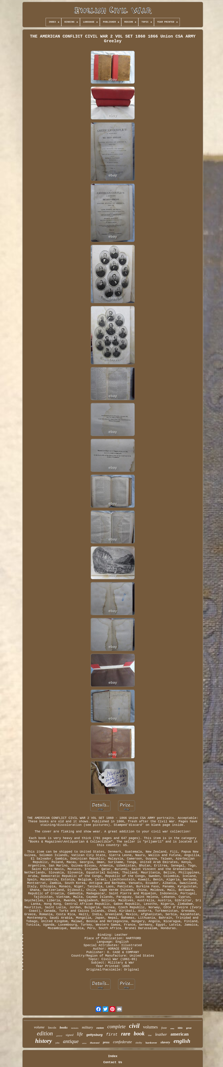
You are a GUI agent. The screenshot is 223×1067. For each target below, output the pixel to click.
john (57, 1042)
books (64, 1027)
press (106, 1042)
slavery (165, 1042)
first (112, 1034)
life (80, 1034)
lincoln (52, 1027)
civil (134, 1025)
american (179, 1034)
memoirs (74, 1028)
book (139, 1033)
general (59, 1036)
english (182, 1041)
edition (45, 1033)
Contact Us (112, 1062)
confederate (122, 1042)
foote (164, 1027)
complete (116, 1026)
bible (180, 1028)
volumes (150, 1027)
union (84, 1043)
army (172, 1028)
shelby (138, 1042)
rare (125, 1034)
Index (112, 1056)
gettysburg (94, 1035)
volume (39, 1027)
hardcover (151, 1042)
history (43, 1041)
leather (161, 1034)
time (150, 1035)
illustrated (94, 1042)
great (188, 1028)
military (87, 1027)
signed (69, 1035)
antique (71, 1041)
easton (100, 1027)
